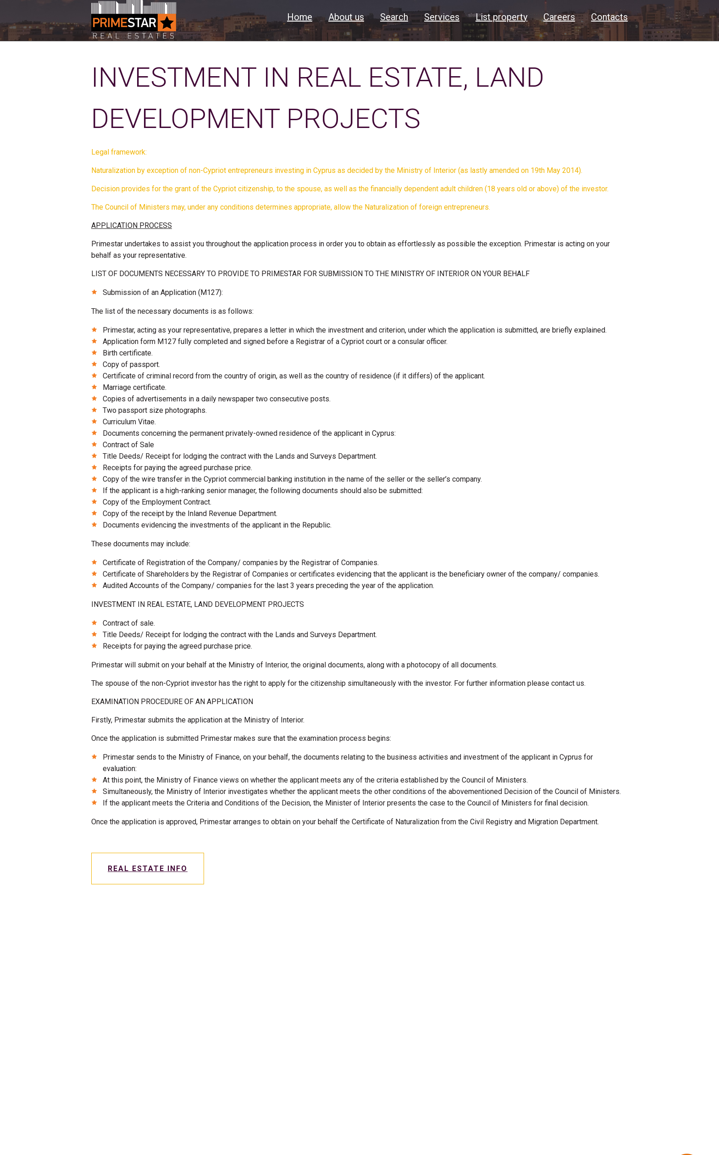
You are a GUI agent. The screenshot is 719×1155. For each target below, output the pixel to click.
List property (501, 17)
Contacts (609, 17)
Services (441, 17)
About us (346, 17)
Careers (559, 17)
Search (394, 17)
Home (299, 17)
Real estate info (148, 868)
